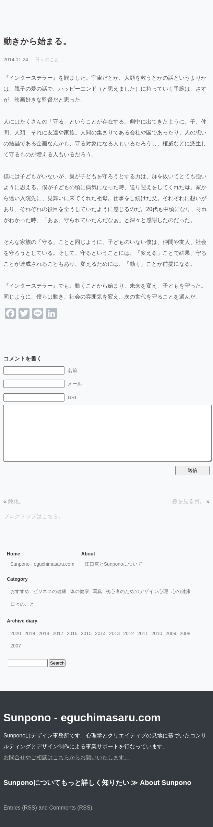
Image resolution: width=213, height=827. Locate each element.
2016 (72, 633)
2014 (100, 633)
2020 (15, 633)
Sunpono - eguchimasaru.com (42, 564)
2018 (43, 633)
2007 (15, 645)
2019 (29, 633)
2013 (114, 633)
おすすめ (19, 591)
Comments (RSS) (70, 808)
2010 (157, 633)
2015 (86, 633)
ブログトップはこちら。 (33, 516)
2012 (128, 633)
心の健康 (181, 591)
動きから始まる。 (37, 41)
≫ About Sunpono (161, 782)
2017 (57, 633)
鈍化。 (16, 501)
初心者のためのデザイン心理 (137, 591)
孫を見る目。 (188, 501)
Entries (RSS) (20, 808)
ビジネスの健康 (50, 591)
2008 (185, 633)
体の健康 (79, 591)
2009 (171, 633)
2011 (142, 633)
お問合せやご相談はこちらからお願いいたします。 (66, 757)
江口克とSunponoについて (113, 564)
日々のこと (47, 59)
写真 (97, 591)
